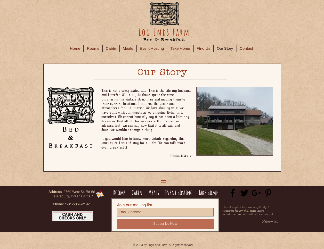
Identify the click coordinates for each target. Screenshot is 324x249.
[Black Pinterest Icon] (268, 193)
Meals (155, 192)
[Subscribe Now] (165, 224)
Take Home (208, 192)
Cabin (137, 192)
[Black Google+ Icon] (256, 193)
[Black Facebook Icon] (232, 193)
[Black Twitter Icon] (244, 193)
